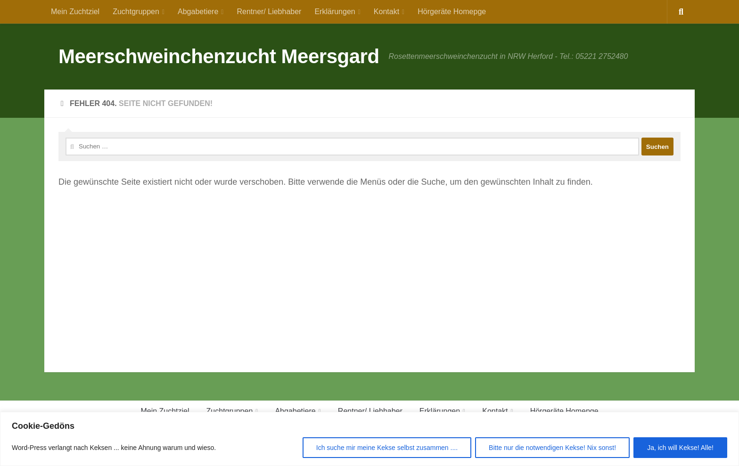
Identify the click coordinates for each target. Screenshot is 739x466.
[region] (369, 439)
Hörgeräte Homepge (452, 12)
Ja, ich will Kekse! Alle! (680, 447)
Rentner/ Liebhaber (269, 12)
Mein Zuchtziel (75, 12)
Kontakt (386, 12)
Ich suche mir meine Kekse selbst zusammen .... (387, 447)
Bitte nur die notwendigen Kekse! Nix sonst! (552, 447)
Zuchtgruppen (136, 12)
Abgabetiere (198, 12)
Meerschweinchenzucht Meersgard (218, 56)
